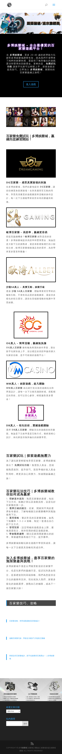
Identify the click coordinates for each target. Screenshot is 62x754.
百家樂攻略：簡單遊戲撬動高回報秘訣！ (24, 621)
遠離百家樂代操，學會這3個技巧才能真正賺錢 (27, 638)
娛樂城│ (25, 748)
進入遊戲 (31, 84)
